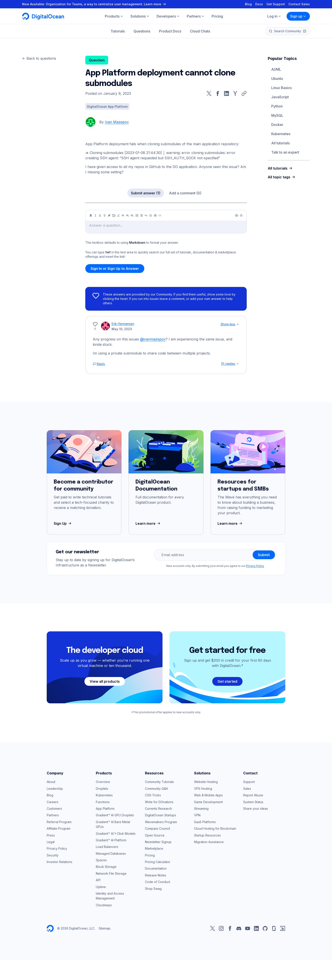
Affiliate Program (58, 828)
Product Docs (170, 31)
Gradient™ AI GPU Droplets (115, 815)
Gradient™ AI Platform (111, 840)
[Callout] (150, 215)
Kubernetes (280, 134)
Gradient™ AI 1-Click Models (116, 833)
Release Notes (155, 875)
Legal (51, 842)
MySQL (277, 115)
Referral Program (59, 822)
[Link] (109, 215)
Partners (53, 815)
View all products (105, 681)
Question (97, 60)
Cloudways (104, 905)
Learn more (148, 523)
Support (249, 782)
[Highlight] (118, 215)
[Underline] (100, 215)
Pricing (150, 855)
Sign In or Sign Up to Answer (115, 268)
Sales (247, 788)
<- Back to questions (39, 58)
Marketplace (154, 848)
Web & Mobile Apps (208, 795)
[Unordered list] (137, 215)
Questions (142, 31)
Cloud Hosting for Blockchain (215, 828)
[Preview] (236, 215)
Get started (227, 681)
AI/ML (276, 69)
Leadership (55, 788)
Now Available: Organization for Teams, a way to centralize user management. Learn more (94, 4)
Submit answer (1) (145, 193)
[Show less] (237, 324)
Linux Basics (281, 88)
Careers (52, 802)
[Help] (241, 215)
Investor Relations (59, 862)
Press (51, 835)
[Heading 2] (127, 215)
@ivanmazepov (153, 339)
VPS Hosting (203, 788)
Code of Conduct (157, 882)
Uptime (101, 887)
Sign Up (63, 523)
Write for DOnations (159, 802)
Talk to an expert (285, 152)
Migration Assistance (209, 842)
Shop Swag (153, 888)
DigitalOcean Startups (160, 815)
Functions (103, 802)
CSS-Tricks (153, 795)
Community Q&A (156, 788)
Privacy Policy (255, 566)
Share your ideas (255, 808)
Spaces (101, 860)
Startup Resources (207, 835)
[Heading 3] (132, 215)
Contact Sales (299, 4)
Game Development (208, 802)
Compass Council (157, 828)
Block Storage (106, 867)
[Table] (155, 215)
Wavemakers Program (161, 822)
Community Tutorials (159, 782)
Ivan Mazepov (117, 122)
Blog (248, 4)
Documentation (156, 868)
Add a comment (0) (185, 193)
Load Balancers (107, 847)
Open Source (154, 835)
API (98, 880)
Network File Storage (111, 873)
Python (277, 106)
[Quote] (146, 215)
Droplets (102, 788)
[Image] (114, 215)
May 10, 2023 (122, 329)
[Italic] (95, 215)
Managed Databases (111, 853)
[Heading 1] (123, 215)
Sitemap (104, 928)
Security (53, 855)
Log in (274, 16)
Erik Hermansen (123, 324)
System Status (253, 802)
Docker (277, 124)
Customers (54, 808)
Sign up (298, 16)
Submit (264, 555)
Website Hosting (206, 782)
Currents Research (158, 808)
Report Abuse (253, 795)
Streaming (201, 808)
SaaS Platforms (205, 822)
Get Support (275, 4)
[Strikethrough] (104, 215)
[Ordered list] (141, 215)
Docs (259, 4)
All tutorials (280, 143)
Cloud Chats (200, 31)
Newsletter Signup (158, 842)
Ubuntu (277, 78)
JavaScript (280, 97)
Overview (103, 782)
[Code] (160, 215)
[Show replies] (237, 363)
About (51, 782)
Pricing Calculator (157, 862)
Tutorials (118, 31)
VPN (197, 815)
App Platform (105, 808)
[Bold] (91, 215)
